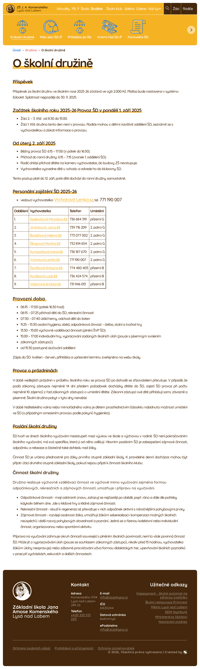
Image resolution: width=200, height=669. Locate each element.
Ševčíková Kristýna (44, 268)
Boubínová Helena (43, 235)
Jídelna (129, 8)
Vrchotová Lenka (71, 199)
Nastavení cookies (173, 622)
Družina (31, 50)
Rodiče (188, 8)
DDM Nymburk (176, 612)
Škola (85, 8)
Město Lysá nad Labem (169, 607)
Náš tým (154, 8)
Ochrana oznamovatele (116, 648)
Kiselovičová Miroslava (46, 219)
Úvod (17, 50)
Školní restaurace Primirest (166, 602)
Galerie (141, 8)
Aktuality (63, 8)
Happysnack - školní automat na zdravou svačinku (161, 595)
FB (75, 8)
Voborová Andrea (43, 284)
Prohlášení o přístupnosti (74, 648)
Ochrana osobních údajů (31, 648)
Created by (176, 652)
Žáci (176, 8)
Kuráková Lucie (41, 276)
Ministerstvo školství (171, 617)
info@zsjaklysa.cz (114, 597)
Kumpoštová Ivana (44, 251)
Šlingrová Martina (43, 243)
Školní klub (114, 8)
